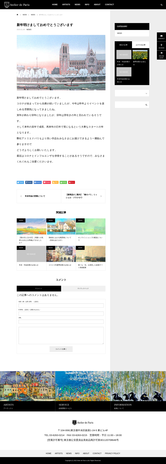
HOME (55, 5)
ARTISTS (66, 5)
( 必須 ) (28, 301)
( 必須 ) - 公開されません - (30, 309)
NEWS (77, 5)
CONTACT (109, 5)
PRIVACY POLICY (112, 453)
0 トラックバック (83, 288)
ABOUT (97, 5)
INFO (87, 5)
